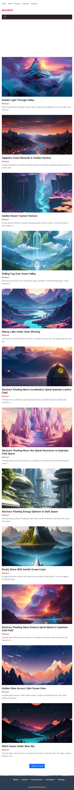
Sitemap (34, 4)
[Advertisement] (37, 38)
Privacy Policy (36, 780)
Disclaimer (50, 780)
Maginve (43, 787)
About (10, 4)
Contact (25, 4)
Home (4, 4)
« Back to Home (37, 766)
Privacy (17, 4)
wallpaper (5, 104)
